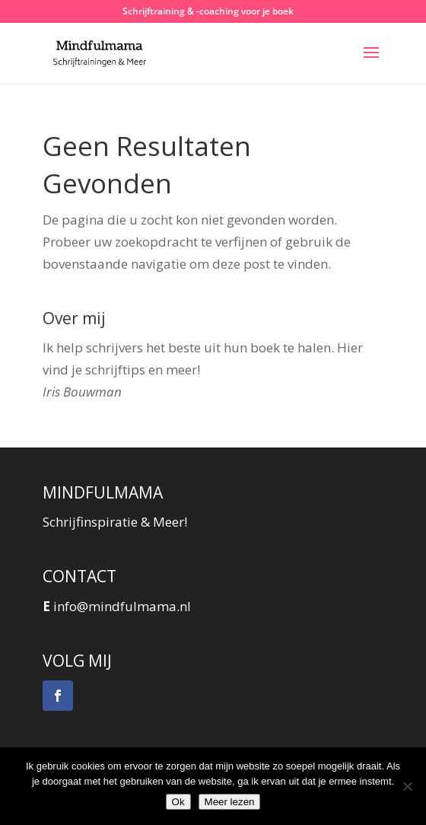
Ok (178, 801)
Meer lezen (230, 801)
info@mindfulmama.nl (122, 606)
